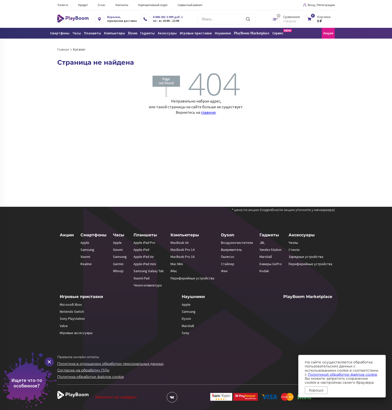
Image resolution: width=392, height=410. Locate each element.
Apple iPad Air (144, 256)
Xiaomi (85, 256)
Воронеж (113, 17)
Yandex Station (271, 249)
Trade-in (62, 5)
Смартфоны (93, 235)
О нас (102, 5)
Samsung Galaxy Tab (149, 271)
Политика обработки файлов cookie (90, 377)
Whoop (118, 271)
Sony (185, 333)
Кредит (83, 5)
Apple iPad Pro (144, 242)
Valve (64, 326)
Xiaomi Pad (142, 278)
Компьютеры (184, 235)
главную (208, 112)
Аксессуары (301, 235)
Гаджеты (269, 235)
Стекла (294, 249)
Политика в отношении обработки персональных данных (110, 364)
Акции (328, 33)
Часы (118, 235)
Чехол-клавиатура (148, 285)
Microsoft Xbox (71, 304)
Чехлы (293, 242)
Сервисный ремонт (190, 5)
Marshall (266, 256)
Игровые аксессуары (76, 333)
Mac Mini (176, 264)
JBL (262, 242)
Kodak (264, 271)
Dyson (227, 235)
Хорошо (316, 390)
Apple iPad (141, 249)
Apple (84, 242)
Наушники (193, 296)
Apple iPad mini (145, 264)
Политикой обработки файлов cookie (342, 374)
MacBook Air (179, 242)
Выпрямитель (231, 249)
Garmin (118, 264)
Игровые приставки (81, 296)
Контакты (122, 5)
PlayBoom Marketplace (251, 33)
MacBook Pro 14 (182, 249)
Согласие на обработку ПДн (83, 370)
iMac (173, 271)
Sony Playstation (72, 318)
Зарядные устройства (305, 256)
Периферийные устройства (192, 278)
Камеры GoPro (271, 264)
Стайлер (227, 264)
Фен (224, 271)
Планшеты (145, 235)
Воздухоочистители (237, 242)
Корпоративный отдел (153, 5)
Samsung (87, 249)
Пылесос (227, 256)
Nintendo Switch (72, 311)
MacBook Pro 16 (182, 256)
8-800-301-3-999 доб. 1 (168, 17)
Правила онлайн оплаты (78, 357)
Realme (86, 264)
